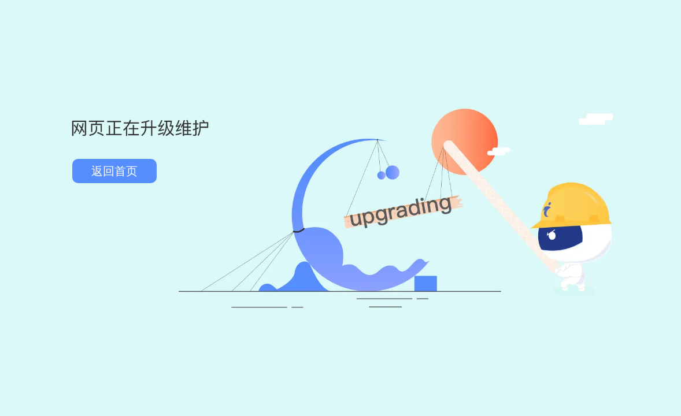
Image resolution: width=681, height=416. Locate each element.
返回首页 (114, 171)
